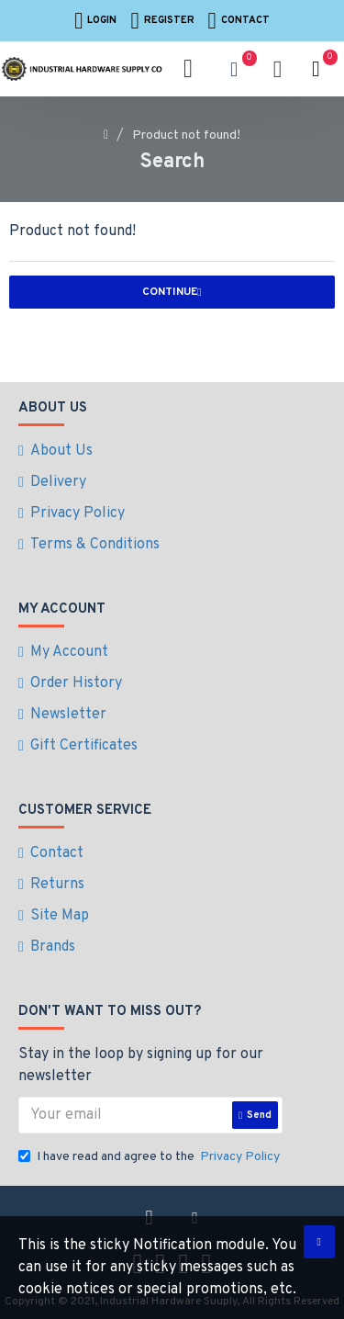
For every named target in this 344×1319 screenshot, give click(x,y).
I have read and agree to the (150, 1157)
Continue (169, 292)
